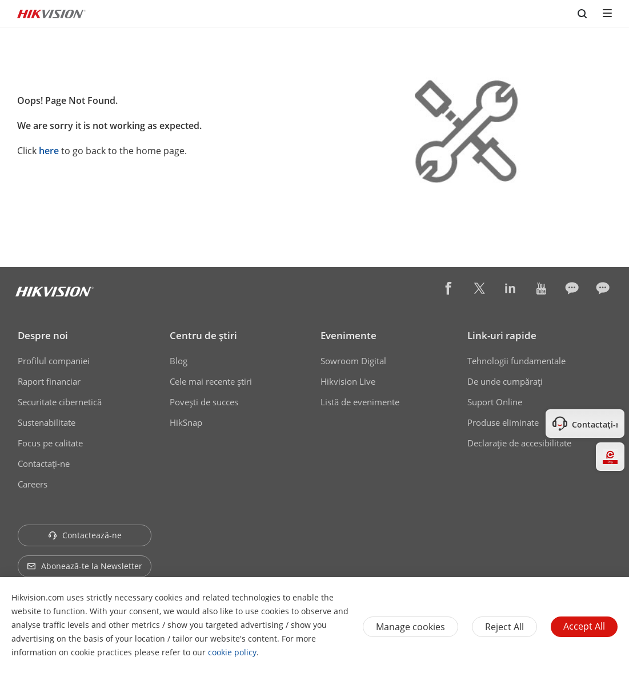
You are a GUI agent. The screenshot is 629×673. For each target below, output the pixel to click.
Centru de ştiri (203, 335)
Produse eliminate (503, 422)
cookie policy (232, 652)
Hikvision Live (347, 381)
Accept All (584, 626)
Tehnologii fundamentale (516, 360)
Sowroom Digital (353, 360)
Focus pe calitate (50, 443)
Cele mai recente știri (211, 381)
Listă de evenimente (359, 402)
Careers (32, 484)
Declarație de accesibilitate (519, 443)
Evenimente (348, 335)
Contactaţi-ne (44, 463)
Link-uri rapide (501, 335)
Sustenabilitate (46, 422)
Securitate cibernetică (60, 402)
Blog (178, 360)
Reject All (504, 626)
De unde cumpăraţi (505, 381)
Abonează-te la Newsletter (84, 566)
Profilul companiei (54, 360)
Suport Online (494, 402)
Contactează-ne (85, 535)
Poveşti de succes (204, 402)
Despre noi (43, 335)
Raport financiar (49, 381)
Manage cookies (410, 626)
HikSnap (186, 422)
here (49, 150)
